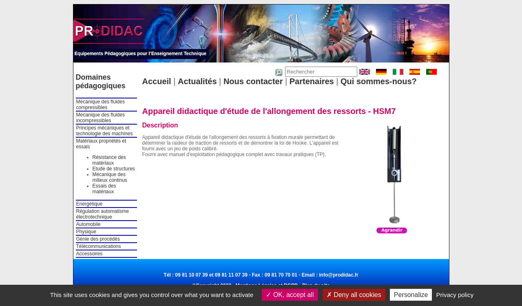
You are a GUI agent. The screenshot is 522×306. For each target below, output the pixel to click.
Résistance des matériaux (109, 160)
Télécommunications (98, 246)
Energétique (89, 204)
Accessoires (89, 254)
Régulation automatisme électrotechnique (102, 214)
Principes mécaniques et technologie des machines (104, 130)
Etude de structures (114, 169)
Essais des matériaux (104, 188)
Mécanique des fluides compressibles (100, 104)
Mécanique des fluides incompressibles (100, 117)
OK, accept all (290, 294)
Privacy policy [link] (455, 294)
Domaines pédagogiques (101, 81)
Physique (86, 232)
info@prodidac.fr (338, 275)
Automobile (88, 224)
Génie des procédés (98, 239)
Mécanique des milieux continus (110, 177)
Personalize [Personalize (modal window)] (411, 294)
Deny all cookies (354, 294)
